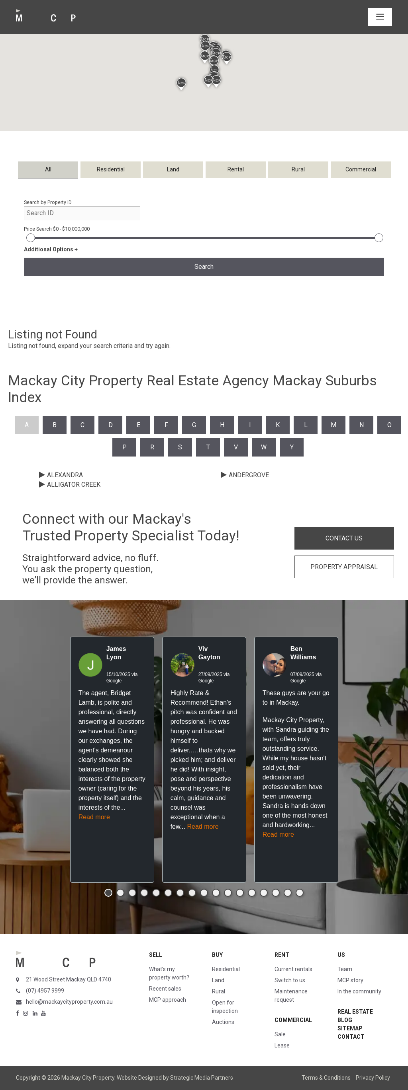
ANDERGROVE (249, 475)
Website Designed (139, 1077)
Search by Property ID (48, 202)
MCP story (350, 980)
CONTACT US (344, 538)
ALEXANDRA (65, 475)
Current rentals (293, 969)
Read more (94, 817)
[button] (205, 47)
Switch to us (290, 980)
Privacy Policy (373, 1077)
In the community (359, 991)
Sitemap (350, 1028)
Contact (351, 1037)
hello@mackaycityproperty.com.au (69, 1002)
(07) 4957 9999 (45, 990)
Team (344, 969)
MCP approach (167, 1000)
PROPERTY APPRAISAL (344, 567)
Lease (282, 1045)
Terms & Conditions (326, 1077)
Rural (218, 991)
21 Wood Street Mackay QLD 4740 (68, 979)
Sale (280, 1034)
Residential (226, 969)
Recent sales (165, 988)
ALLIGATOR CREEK (73, 484)
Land (218, 980)
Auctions (223, 1022)
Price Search (57, 229)
